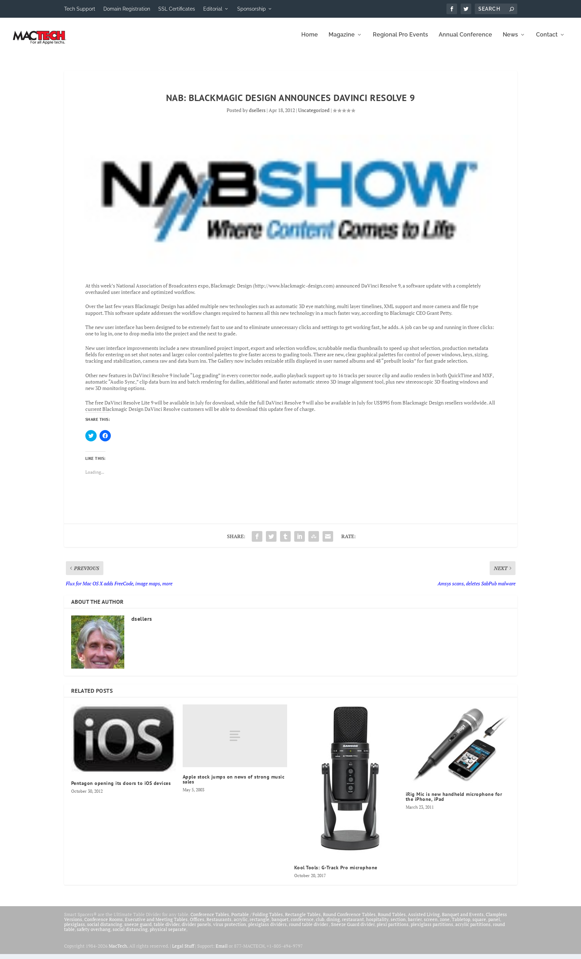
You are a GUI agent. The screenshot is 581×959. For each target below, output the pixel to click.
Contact (547, 40)
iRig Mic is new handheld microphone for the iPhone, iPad (454, 801)
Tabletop (461, 924)
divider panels (196, 929)
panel (494, 924)
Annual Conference (465, 40)
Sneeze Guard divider (353, 929)
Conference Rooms (103, 924)
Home (309, 40)
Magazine (342, 40)
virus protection (229, 929)
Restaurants (219, 924)
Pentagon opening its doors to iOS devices (121, 788)
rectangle (259, 924)
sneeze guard (138, 929)
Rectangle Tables (303, 919)
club (320, 924)
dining (333, 924)
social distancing (104, 929)
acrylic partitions (473, 929)
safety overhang (93, 934)
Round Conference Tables (349, 919)
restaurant (353, 924)
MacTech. (118, 951)
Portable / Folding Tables (257, 919)
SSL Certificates (176, 9)
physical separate (168, 934)
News (510, 40)
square (479, 924)
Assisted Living (424, 919)
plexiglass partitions (432, 929)
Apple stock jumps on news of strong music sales (234, 784)
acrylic (240, 924)
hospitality (377, 924)
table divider (167, 929)
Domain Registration (126, 9)
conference (302, 924)
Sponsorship (251, 9)
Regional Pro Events (400, 40)
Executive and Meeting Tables (156, 924)
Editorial (212, 9)
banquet (280, 924)
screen (431, 924)
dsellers (257, 115)
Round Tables (392, 919)
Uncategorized (314, 115)
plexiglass (74, 929)
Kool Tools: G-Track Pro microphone (335, 872)
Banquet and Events (463, 919)
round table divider (309, 929)
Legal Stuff (183, 951)
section (398, 924)
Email (222, 951)
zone (445, 924)
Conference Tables (209, 919)
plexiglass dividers (267, 929)
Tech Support (79, 9)
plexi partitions (393, 929)
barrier (415, 924)
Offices (197, 924)
